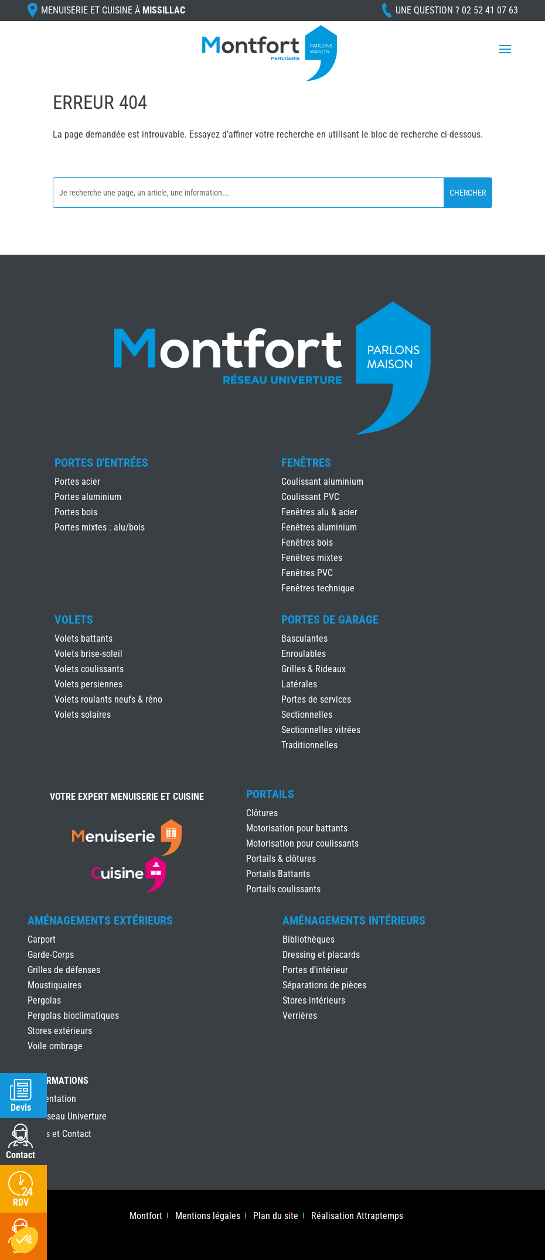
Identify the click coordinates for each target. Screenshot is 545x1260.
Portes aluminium (87, 496)
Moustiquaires (54, 985)
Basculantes (304, 638)
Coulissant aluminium (322, 481)
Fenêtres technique (318, 588)
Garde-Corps (51, 954)
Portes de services (316, 699)
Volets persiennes (88, 684)
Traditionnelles (309, 745)
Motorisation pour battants (297, 828)
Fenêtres (306, 463)
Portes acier (77, 481)
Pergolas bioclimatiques (73, 1015)
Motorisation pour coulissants (302, 843)
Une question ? (457, 10)
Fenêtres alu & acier (319, 512)
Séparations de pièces (324, 985)
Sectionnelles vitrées (320, 729)
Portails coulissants (283, 889)
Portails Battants (278, 873)
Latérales (299, 684)
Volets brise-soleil (88, 653)
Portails (270, 794)
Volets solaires (82, 714)
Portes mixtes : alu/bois (99, 527)
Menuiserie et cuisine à (113, 10)
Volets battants (83, 638)
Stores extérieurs (60, 1030)
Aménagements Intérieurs (353, 920)
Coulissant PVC (310, 496)
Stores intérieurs (313, 1000)
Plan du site (275, 1216)
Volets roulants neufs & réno (108, 699)
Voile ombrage (55, 1046)
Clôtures (262, 813)
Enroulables (303, 653)
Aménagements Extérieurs (100, 920)
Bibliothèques (308, 939)
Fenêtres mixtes (311, 557)
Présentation (52, 1099)
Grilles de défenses (64, 969)
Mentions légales (207, 1216)
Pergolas (44, 1000)
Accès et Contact (59, 1134)
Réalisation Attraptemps (357, 1216)
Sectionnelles (306, 714)
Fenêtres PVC (307, 572)
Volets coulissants (89, 668)
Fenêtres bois (307, 542)
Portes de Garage (330, 619)
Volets (73, 619)
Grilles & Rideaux (313, 668)
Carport (42, 939)
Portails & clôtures (281, 858)
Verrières (299, 1015)
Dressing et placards (321, 954)
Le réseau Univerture (67, 1117)
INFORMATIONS (58, 1081)
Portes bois (75, 512)
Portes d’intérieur (315, 969)
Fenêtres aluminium (319, 527)
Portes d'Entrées (101, 463)
